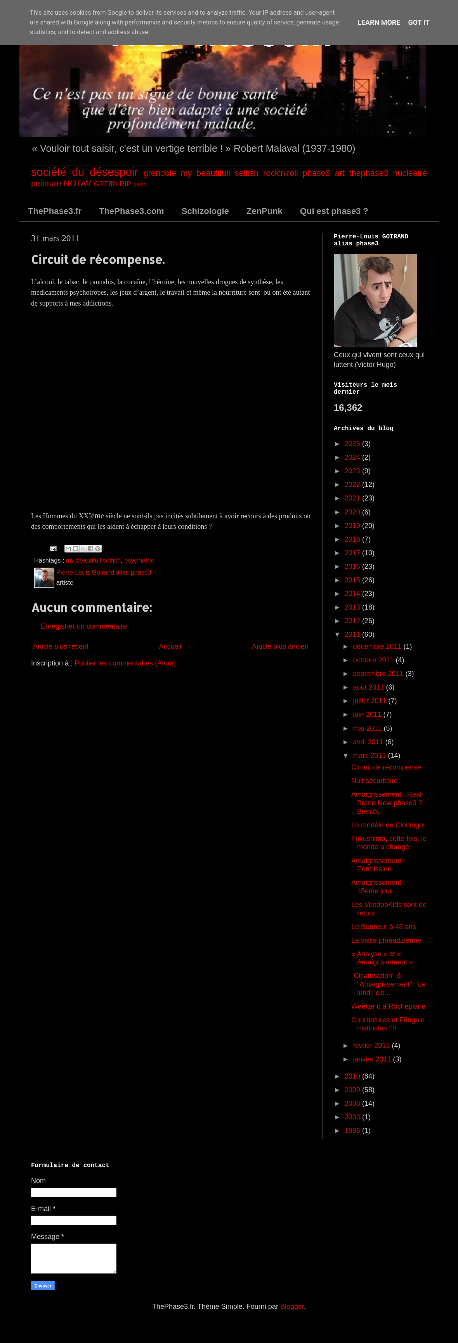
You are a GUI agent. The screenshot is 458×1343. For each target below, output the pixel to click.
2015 (353, 580)
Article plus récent (60, 646)
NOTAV (77, 183)
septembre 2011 (379, 674)
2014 (353, 594)
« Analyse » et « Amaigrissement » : (384, 958)
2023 (353, 471)
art (339, 173)
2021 (353, 498)
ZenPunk (264, 211)
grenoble (160, 173)
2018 (353, 539)
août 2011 (369, 687)
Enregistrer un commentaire (84, 626)
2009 (353, 1090)
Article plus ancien (280, 646)
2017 (353, 553)
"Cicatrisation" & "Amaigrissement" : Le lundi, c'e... (388, 984)
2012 (353, 621)
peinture (46, 183)
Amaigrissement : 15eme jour (378, 887)
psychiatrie (139, 560)
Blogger (292, 1306)
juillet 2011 (370, 701)
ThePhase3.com (131, 211)
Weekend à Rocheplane (388, 1006)
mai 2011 (368, 728)
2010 (353, 1076)
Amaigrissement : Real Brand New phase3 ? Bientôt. (386, 803)
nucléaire (410, 173)
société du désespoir (84, 172)
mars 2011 (370, 755)
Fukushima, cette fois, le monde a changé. (389, 843)
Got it (419, 22)
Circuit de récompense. (387, 767)
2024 (353, 457)
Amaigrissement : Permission (378, 865)
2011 (353, 634)
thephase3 (369, 173)
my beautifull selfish (219, 173)
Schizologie (205, 211)
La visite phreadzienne (386, 940)
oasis (139, 184)
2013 (353, 607)
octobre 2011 (374, 660)
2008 (353, 1103)
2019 (353, 526)
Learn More (379, 22)
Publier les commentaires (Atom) (125, 663)
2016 (353, 566)
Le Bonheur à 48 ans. (384, 927)
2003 (353, 1117)
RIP (125, 184)
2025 (353, 444)
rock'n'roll (280, 173)
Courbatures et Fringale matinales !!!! (388, 1024)
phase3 (316, 173)
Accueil (170, 646)
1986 (353, 1131)
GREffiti (106, 184)
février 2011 (372, 1045)
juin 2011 (368, 714)
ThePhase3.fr (55, 211)
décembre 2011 (378, 646)
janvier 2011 (373, 1059)
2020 (353, 512)
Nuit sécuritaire (374, 781)
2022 (353, 484)
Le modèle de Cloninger (388, 825)
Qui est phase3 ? (334, 211)
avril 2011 (369, 742)
